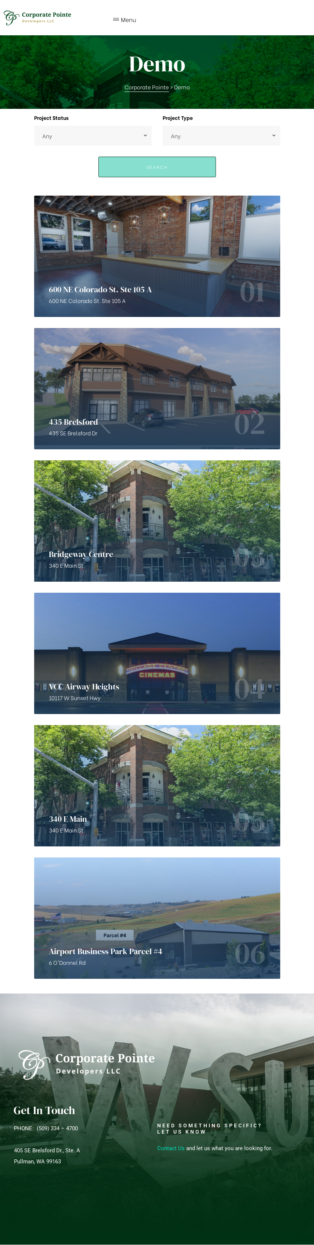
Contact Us (171, 1148)
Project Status (51, 117)
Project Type (178, 117)
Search (157, 167)
